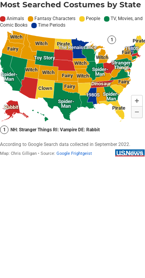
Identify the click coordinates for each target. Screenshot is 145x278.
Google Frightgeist (74, 153)
